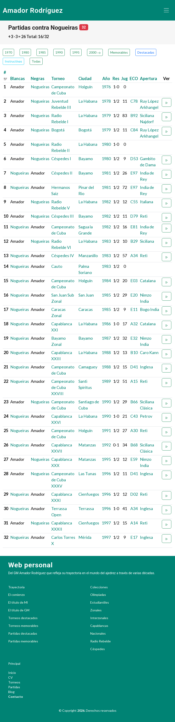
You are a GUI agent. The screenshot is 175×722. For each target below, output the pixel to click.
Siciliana (147, 241)
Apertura (148, 78)
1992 (106, 444)
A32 (134, 323)
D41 (134, 366)
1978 (106, 101)
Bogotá (57, 129)
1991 (106, 430)
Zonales (96, 610)
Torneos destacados (23, 618)
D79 (134, 216)
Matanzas (87, 444)
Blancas (17, 78)
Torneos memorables (23, 625)
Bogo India (149, 309)
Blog (11, 692)
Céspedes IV (62, 255)
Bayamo (85, 158)
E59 (133, 459)
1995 (76, 52)
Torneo (58, 78)
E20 (133, 294)
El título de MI (18, 602)
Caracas (85, 309)
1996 (106, 473)
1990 (59, 52)
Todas (36, 61)
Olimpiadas (98, 594)
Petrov (146, 416)
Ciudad (85, 78)
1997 (106, 522)
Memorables (119, 52)
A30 (134, 430)
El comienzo (16, 594)
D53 (134, 158)
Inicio (12, 673)
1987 (106, 338)
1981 (106, 172)
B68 (134, 444)
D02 (134, 494)
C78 (134, 101)
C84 (134, 129)
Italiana (146, 201)
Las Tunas (87, 473)
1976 (106, 86)
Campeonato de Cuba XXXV (62, 479)
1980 (25, 52)
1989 (106, 381)
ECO (134, 78)
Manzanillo (88, 255)
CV (10, 677)
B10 (134, 352)
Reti (143, 216)
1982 (106, 201)
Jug (124, 78)
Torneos (14, 682)
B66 (134, 401)
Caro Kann (149, 352)
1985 (42, 52)
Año (106, 78)
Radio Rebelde (100, 641)
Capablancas (99, 625)
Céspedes (97, 649)
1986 (106, 323)
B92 (134, 115)
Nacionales (98, 633)
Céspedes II (61, 172)
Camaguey (87, 366)
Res (116, 78)
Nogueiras (40, 86)
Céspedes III (62, 216)
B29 (134, 241)
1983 (106, 241)
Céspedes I (61, 158)
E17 (133, 537)
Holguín (85, 86)
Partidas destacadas (22, 633)
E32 (133, 338)
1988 (106, 352)
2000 (95, 52)
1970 (8, 52)
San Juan (86, 294)
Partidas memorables (23, 641)
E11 (133, 309)
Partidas (14, 687)
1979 (106, 115)
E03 (133, 280)
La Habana (87, 101)
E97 (133, 172)
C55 (134, 201)
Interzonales (99, 618)
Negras (37, 78)
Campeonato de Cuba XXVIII (62, 387)
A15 (134, 381)
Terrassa (86, 508)
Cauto (56, 266)
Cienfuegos (88, 494)
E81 (133, 226)
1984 (106, 280)
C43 (134, 416)
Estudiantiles (99, 602)
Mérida (84, 537)
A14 (134, 522)
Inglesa (146, 366)
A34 (134, 255)
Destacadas (145, 52)
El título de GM (18, 610)
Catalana (148, 280)
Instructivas (13, 61)
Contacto (15, 697)
